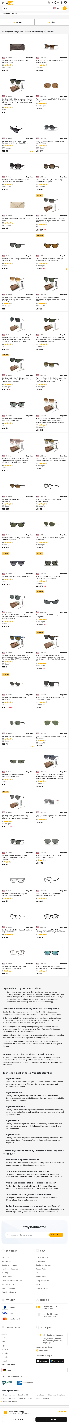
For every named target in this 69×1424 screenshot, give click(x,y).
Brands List (40, 1261)
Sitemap (4, 1273)
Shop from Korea (9, 1398)
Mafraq (4, 1349)
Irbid (3, 1341)
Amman (4, 1334)
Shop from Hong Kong (56, 1395)
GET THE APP (51, 1419)
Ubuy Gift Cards (42, 1280)
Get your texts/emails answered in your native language (52, 1341)
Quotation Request (9, 1265)
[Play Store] (57, 1361)
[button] (51, 2)
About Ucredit (42, 1277)
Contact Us (6, 1261)
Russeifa (5, 1357)
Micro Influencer (8, 1288)
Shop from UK (23, 1395)
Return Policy (41, 1269)
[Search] (65, 8)
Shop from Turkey (42, 1398)
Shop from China (25, 1398)
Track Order (6, 1277)
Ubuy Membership (8, 1292)
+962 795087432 (46, 1350)
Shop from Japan (38, 1395)
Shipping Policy (7, 1284)
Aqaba (4, 1345)
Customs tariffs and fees (11, 1280)
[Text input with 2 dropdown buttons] (26, 8)
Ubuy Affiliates (42, 1288)
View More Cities (8, 1365)
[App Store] (43, 1361)
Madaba (5, 1353)
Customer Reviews (43, 1265)
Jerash (4, 1361)
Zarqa (4, 1338)
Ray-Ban (29, 58)
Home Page (5, 13)
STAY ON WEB (18, 1419)
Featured (50, 31)
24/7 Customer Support (53, 1335)
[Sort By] (17, 22)
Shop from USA (8, 1395)
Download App (42, 1257)
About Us (5, 1257)
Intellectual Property (10, 1269)
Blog (38, 1284)
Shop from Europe (10, 1401)
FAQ (37, 1273)
